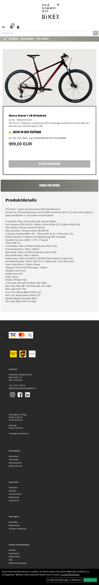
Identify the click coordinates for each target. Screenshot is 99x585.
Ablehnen (76, 579)
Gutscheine (14, 500)
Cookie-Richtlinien (70, 574)
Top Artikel (13, 459)
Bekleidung (14, 497)
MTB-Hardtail (42, 39)
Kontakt (12, 550)
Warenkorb (14, 456)
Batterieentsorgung (17, 563)
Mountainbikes (27, 39)
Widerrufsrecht (15, 466)
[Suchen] (95, 33)
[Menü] (3, 27)
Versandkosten (15, 462)
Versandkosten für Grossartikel (49, 137)
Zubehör (12, 490)
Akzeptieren (90, 579)
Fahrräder (13, 39)
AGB (10, 559)
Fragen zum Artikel (49, 185)
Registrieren (14, 525)
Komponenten (15, 494)
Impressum (14, 553)
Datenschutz (14, 556)
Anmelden (13, 522)
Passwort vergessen (17, 528)
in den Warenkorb (49, 164)
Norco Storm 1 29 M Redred (27, 115)
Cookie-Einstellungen (58, 579)
